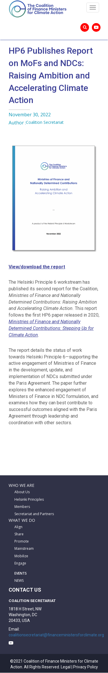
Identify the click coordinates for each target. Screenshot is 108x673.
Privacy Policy (85, 667)
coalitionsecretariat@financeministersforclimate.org (56, 635)
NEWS (19, 580)
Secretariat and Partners (34, 513)
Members (22, 506)
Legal (66, 667)
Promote (21, 541)
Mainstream (24, 548)
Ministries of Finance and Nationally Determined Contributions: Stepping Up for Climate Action (51, 328)
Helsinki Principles (29, 499)
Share (19, 534)
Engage (20, 563)
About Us (22, 491)
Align (18, 526)
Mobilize (21, 556)
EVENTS (20, 573)
